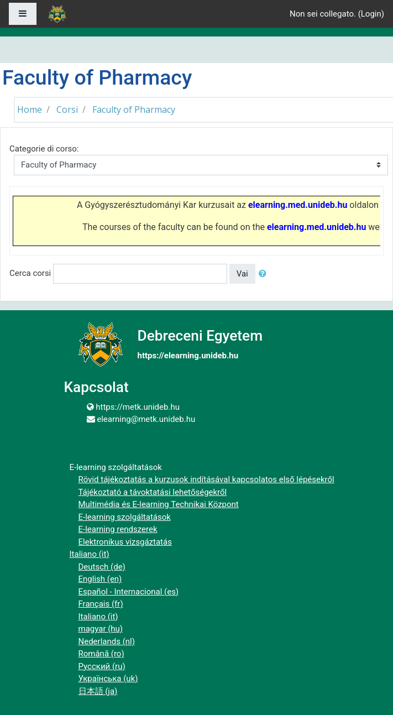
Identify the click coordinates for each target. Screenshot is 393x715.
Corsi (67, 109)
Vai (242, 274)
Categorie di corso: (43, 149)
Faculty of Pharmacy (133, 109)
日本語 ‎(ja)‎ (98, 691)
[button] (265, 274)
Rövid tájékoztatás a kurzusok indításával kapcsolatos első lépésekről (206, 479)
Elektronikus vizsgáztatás (125, 542)
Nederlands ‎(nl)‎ (106, 641)
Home (29, 109)
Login (371, 14)
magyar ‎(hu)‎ (100, 629)
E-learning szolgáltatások (124, 517)
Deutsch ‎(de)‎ (101, 567)
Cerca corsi (30, 273)
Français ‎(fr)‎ (100, 604)
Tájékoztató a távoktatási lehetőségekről (152, 492)
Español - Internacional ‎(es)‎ (128, 592)
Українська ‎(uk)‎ (108, 678)
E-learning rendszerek (118, 529)
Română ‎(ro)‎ (101, 654)
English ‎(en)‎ (100, 579)
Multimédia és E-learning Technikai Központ (158, 504)
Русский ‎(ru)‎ (101, 666)
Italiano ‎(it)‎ (89, 554)
